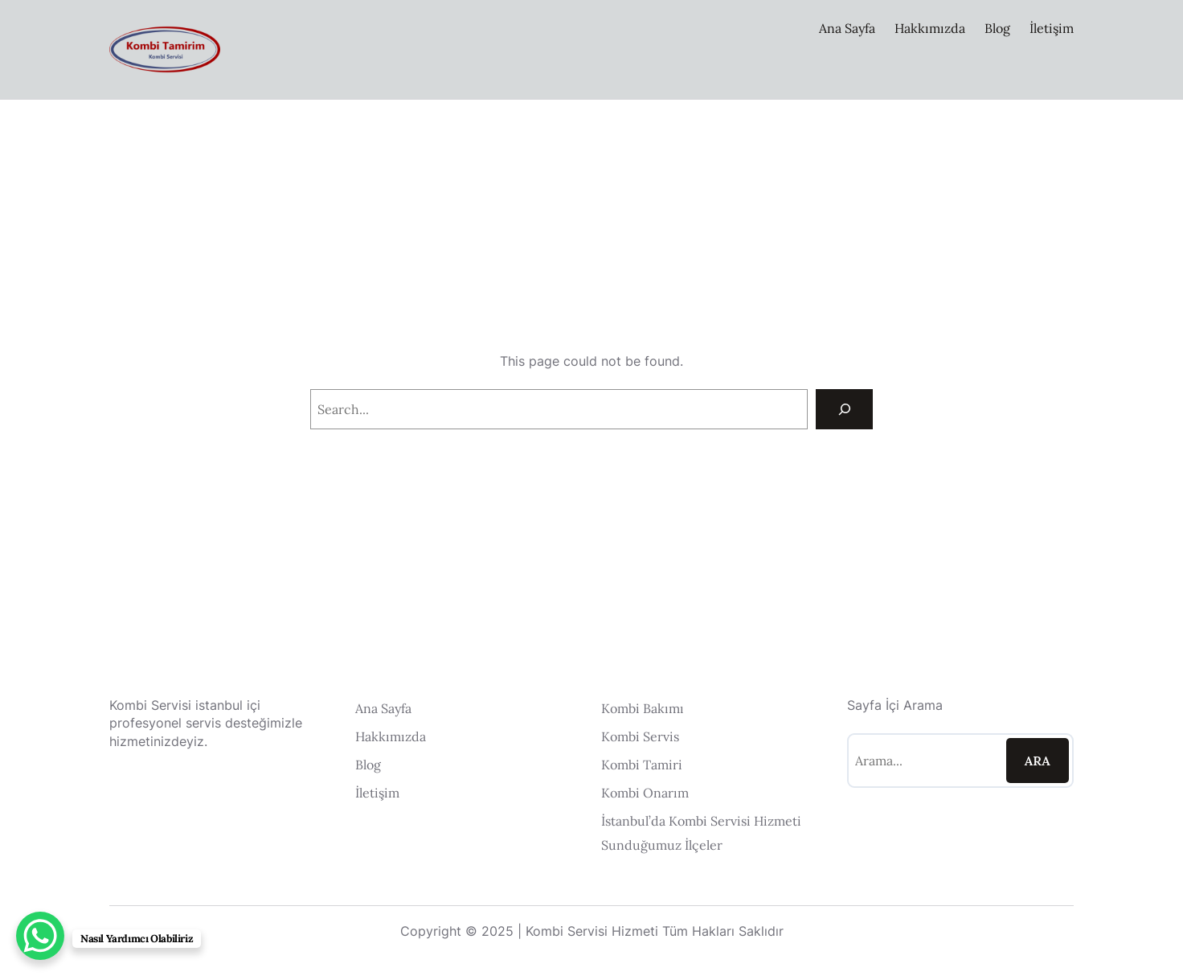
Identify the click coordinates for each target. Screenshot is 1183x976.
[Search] (844, 409)
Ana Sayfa (847, 28)
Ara (1037, 761)
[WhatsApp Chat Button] (40, 936)
